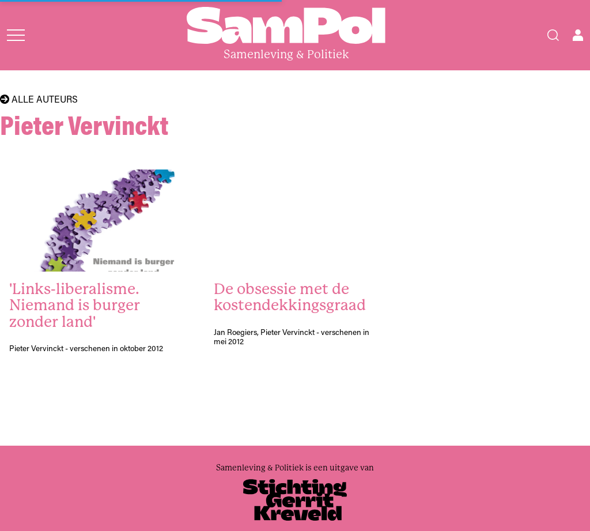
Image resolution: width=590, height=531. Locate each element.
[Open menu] (16, 35)
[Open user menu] (578, 35)
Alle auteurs (39, 99)
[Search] (553, 35)
